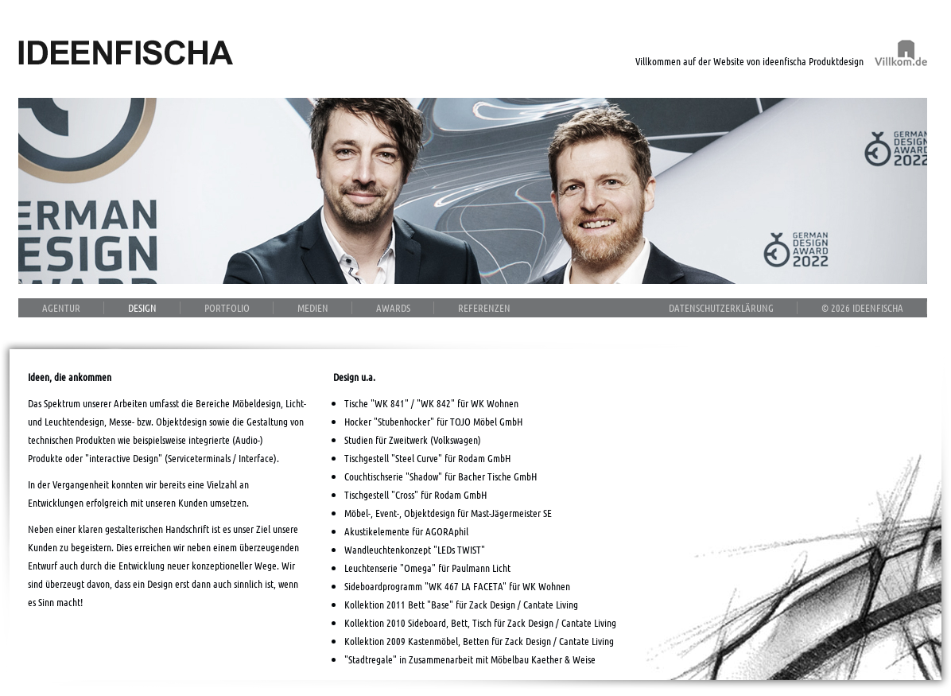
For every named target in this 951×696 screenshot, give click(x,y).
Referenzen (484, 307)
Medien (312, 307)
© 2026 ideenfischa (862, 307)
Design (142, 307)
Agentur (61, 307)
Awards (393, 307)
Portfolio (227, 307)
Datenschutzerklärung (721, 307)
